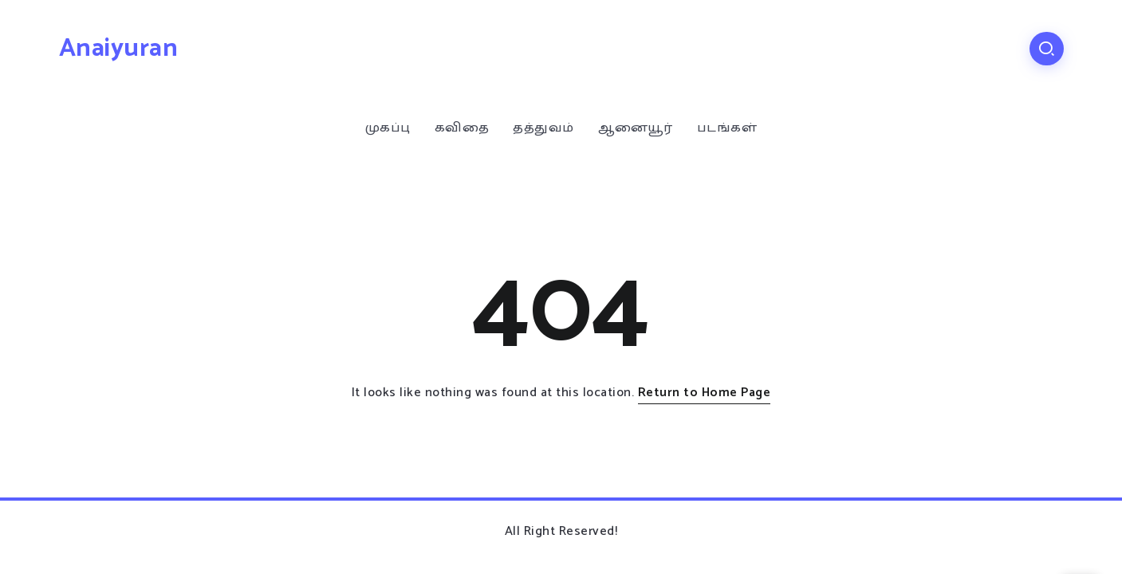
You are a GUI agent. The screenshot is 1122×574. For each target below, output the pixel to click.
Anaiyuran (119, 48)
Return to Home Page (704, 392)
